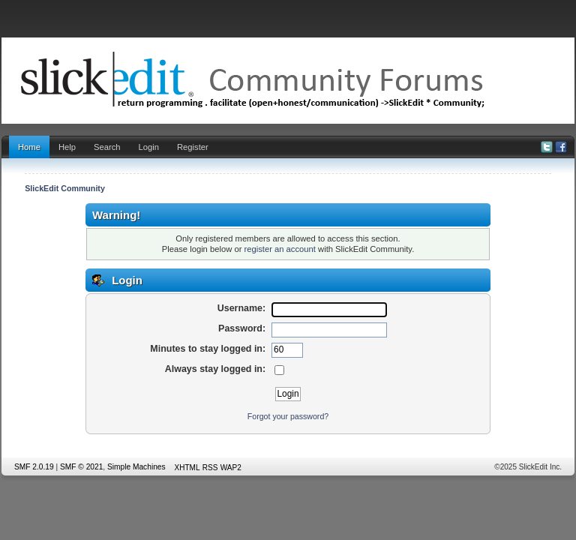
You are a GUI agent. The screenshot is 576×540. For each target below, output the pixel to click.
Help (67, 147)
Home (29, 147)
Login (149, 147)
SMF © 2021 (81, 467)
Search (107, 147)
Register (192, 147)
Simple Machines (136, 467)
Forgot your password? (288, 416)
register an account (280, 249)
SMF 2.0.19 (34, 467)
